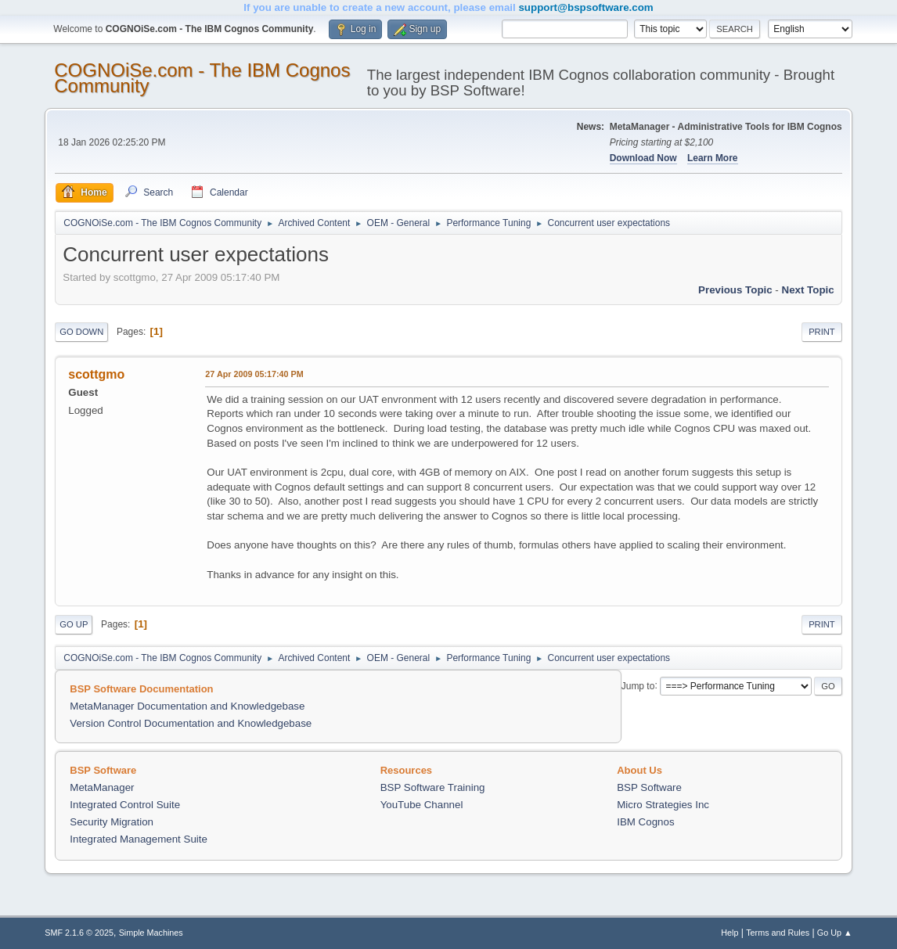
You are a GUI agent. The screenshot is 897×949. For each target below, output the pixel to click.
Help (729, 932)
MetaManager (102, 787)
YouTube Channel (421, 805)
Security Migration (111, 822)
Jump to (638, 685)
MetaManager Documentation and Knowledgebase (187, 706)
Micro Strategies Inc (663, 805)
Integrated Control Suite (125, 805)
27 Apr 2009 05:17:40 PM (254, 374)
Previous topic (735, 290)
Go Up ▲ (834, 932)
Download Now (643, 158)
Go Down (81, 331)
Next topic (808, 290)
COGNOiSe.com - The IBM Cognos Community (202, 77)
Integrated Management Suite (138, 839)
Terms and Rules (777, 932)
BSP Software (649, 787)
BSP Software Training (432, 787)
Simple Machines (151, 932)
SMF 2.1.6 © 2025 (79, 932)
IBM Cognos (645, 822)
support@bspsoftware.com (585, 7)
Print (822, 331)
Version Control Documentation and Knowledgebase (191, 723)
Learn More (712, 158)
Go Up (73, 624)
